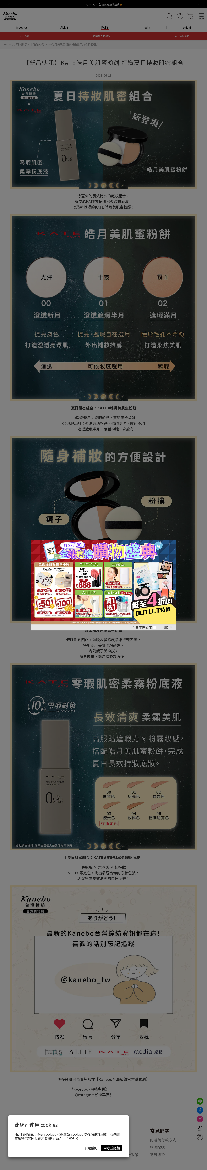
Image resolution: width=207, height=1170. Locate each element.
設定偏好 (91, 1147)
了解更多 (71, 1138)
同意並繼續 (111, 1147)
